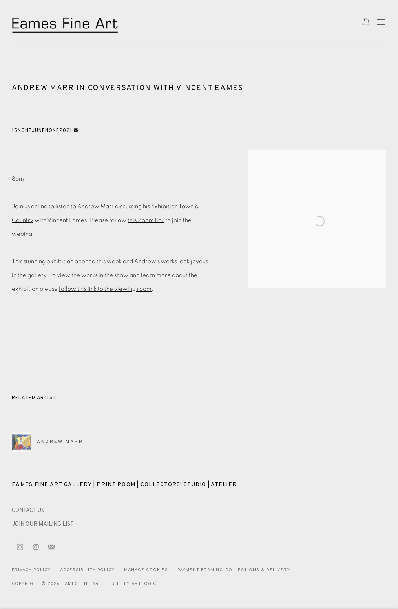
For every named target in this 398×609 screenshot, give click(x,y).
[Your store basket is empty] (366, 22)
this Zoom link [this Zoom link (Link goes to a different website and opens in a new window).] (146, 220)
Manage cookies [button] (146, 570)
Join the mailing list (51, 547)
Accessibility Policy (87, 570)
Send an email (35, 547)
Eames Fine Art (67, 22)
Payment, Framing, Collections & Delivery (233, 570)
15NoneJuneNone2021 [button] (43, 131)
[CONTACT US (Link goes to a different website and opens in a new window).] (28, 510)
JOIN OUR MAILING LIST (43, 524)
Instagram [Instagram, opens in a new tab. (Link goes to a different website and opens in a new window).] (20, 547)
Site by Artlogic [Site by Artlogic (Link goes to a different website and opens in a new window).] (133, 584)
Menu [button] (380, 22)
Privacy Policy (31, 570)
